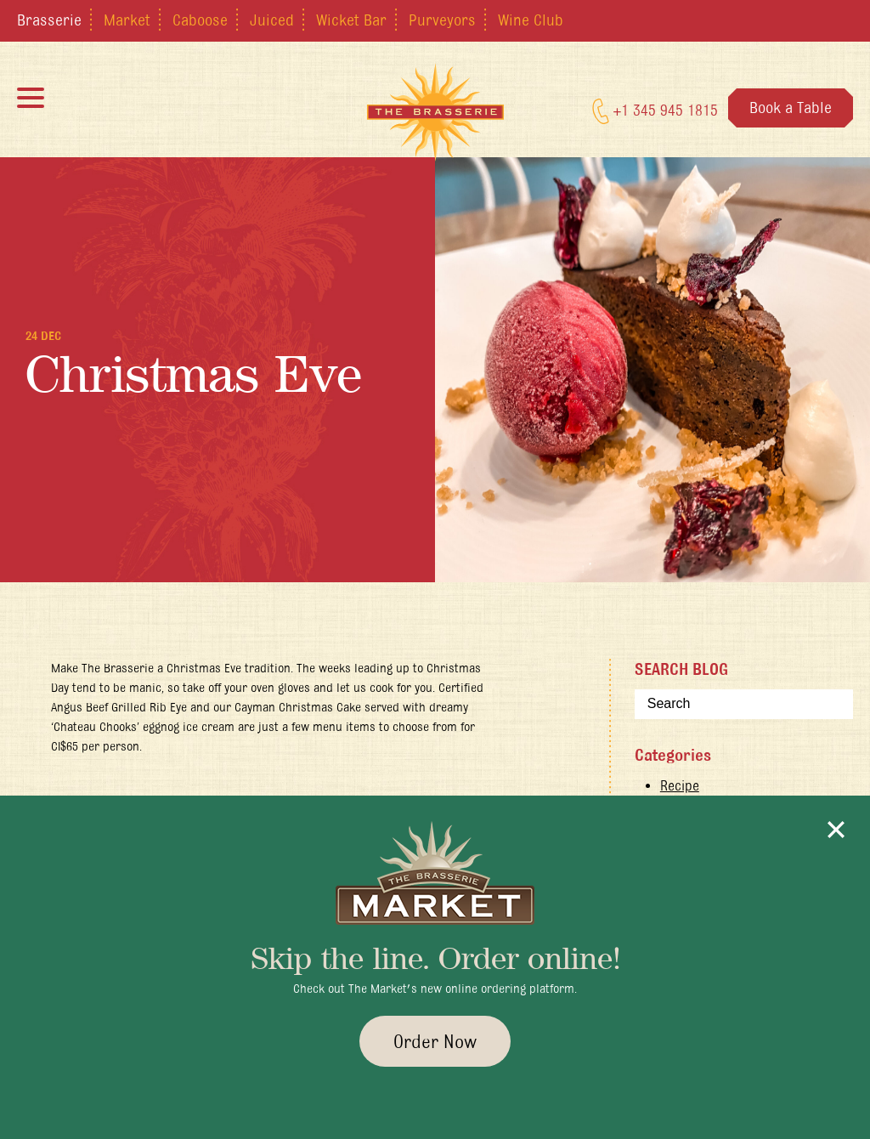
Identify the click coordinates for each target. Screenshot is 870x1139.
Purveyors (442, 19)
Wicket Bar (351, 19)
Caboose (200, 19)
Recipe (679, 785)
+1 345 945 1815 (655, 111)
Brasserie (49, 19)
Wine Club (530, 19)
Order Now (435, 1041)
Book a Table (790, 107)
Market (127, 19)
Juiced (272, 19)
